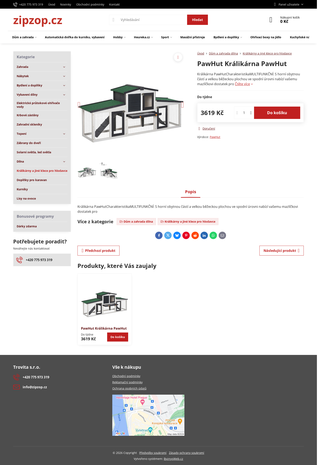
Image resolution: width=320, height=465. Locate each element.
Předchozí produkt (98, 250)
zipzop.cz (37, 19)
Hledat (197, 19)
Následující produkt (282, 250)
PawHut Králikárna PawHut (104, 328)
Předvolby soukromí (152, 453)
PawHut (215, 137)
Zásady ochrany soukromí (186, 453)
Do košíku (277, 112)
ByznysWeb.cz (173, 459)
